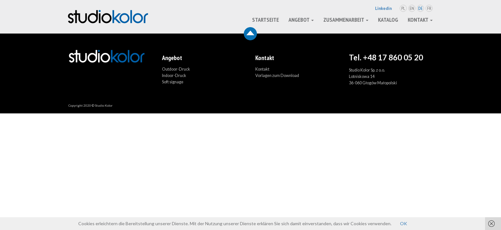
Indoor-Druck (174, 75)
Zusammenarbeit (345, 19)
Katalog (388, 19)
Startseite (265, 19)
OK (403, 223)
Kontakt (420, 19)
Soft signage (172, 82)
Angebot (301, 19)
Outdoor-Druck (176, 69)
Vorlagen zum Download (277, 75)
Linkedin (383, 8)
